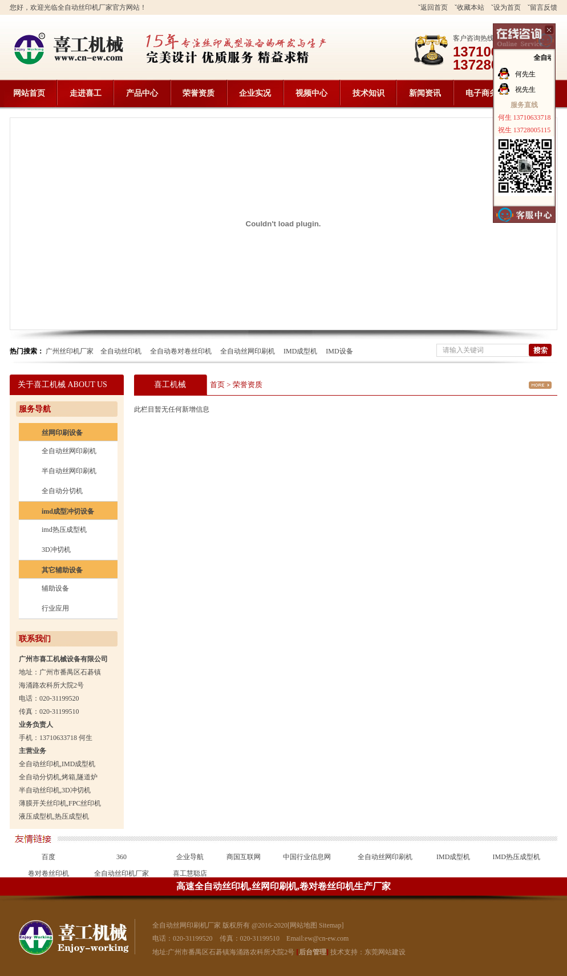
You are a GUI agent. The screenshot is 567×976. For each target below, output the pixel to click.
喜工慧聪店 (190, 873)
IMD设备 (339, 351)
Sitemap (330, 925)
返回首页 (434, 7)
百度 (48, 857)
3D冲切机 (56, 550)
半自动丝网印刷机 (69, 471)
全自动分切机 (62, 491)
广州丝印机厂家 (70, 351)
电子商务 (481, 93)
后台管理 (312, 952)
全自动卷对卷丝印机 (181, 351)
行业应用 (55, 608)
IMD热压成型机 (516, 857)
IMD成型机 (300, 351)
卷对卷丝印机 (48, 873)
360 (121, 857)
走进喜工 (86, 93)
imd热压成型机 (64, 530)
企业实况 (255, 93)
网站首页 (29, 93)
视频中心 (311, 93)
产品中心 (142, 93)
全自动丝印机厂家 (121, 873)
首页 (217, 384)
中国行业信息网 (307, 857)
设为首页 (507, 7)
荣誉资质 (198, 93)
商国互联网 (243, 857)
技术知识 (368, 93)
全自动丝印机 (120, 351)
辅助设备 (55, 588)
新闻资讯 (425, 93)
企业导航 (190, 857)
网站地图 (303, 925)
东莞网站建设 (385, 952)
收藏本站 (470, 7)
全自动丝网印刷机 (247, 351)
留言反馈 (543, 7)
